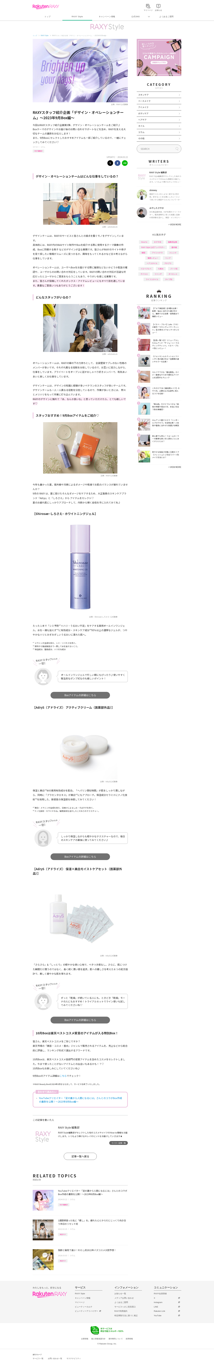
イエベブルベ (146, 268)
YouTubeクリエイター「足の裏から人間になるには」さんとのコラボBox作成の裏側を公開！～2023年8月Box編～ (80, 1099)
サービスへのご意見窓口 (125, 1307)
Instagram (158, 1302)
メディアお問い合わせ (124, 1298)
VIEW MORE (174, 224)
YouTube (157, 1315)
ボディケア (143, 113)
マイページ (80, 1302)
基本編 (174, 247)
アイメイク (143, 107)
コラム (43, 147)
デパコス (144, 274)
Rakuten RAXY (46, 6)
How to (144, 242)
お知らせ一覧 (120, 1293)
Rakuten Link (159, 1311)
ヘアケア (142, 119)
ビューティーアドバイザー (86, 1311)
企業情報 (84, 1339)
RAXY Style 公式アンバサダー (153, 247)
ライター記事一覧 (118, 1143)
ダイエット (173, 274)
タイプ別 (168, 279)
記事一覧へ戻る (80, 1156)
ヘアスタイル (152, 263)
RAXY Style (77, 16)
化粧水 (160, 268)
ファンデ (158, 274)
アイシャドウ (157, 252)
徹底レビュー (153, 258)
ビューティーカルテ (83, 1307)
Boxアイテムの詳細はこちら (80, 695)
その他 (141, 138)
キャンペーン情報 (107, 16)
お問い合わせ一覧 (55, 1358)
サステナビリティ (74, 1358)
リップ (167, 258)
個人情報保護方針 (98, 1339)
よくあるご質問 (166, 16)
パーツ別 (173, 268)
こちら (63, 1076)
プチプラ (167, 263)
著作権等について (115, 1339)
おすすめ (157, 242)
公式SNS (135, 16)
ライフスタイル (152, 279)
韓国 (143, 252)
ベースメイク (144, 100)
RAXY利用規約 (120, 1311)
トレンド (173, 252)
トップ (47, 16)
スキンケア (143, 94)
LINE (156, 1307)
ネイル (141, 125)
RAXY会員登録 (160, 1293)
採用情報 (129, 1339)
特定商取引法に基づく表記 (126, 1315)
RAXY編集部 (38, 151)
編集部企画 (172, 242)
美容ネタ (63, 1234)
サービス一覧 (38, 1358)
